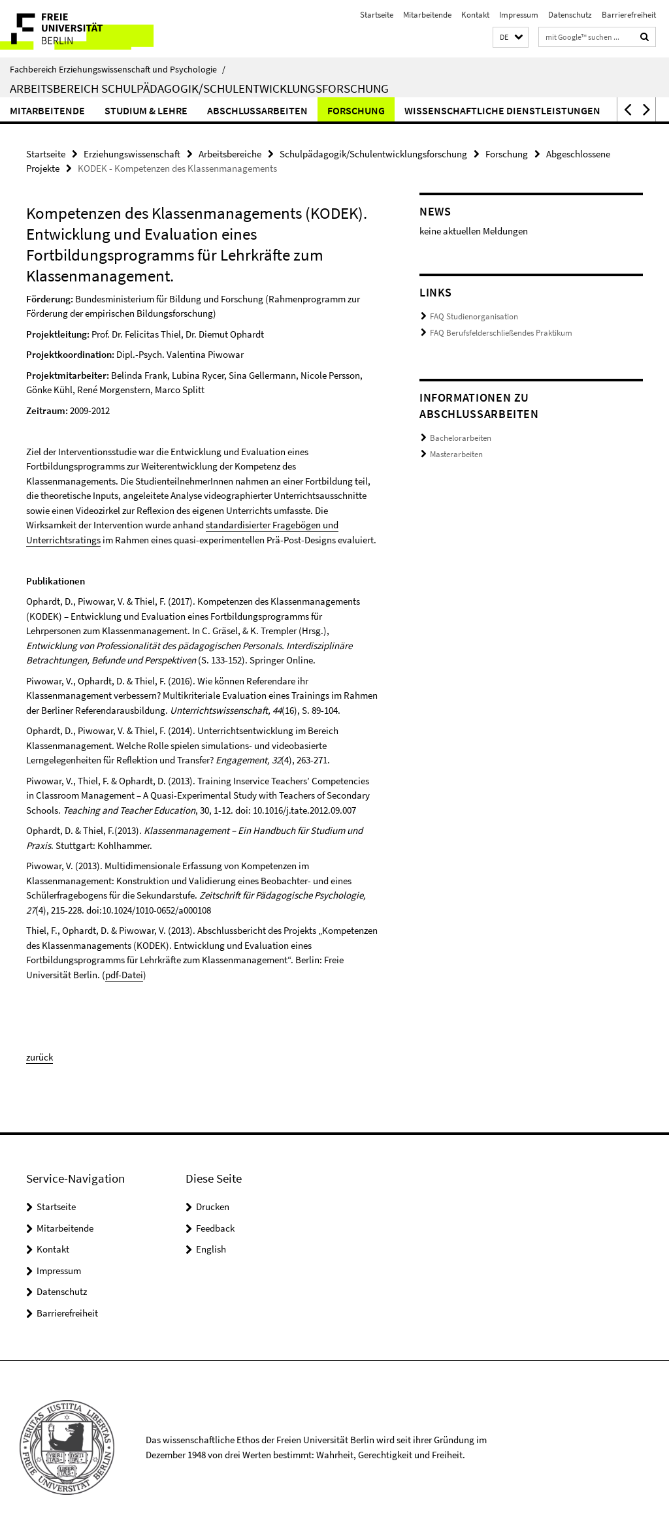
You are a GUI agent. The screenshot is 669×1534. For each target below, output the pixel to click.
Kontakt (475, 14)
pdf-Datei (124, 974)
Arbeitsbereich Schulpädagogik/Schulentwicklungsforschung (199, 88)
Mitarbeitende (427, 14)
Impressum (518, 14)
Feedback (215, 1228)
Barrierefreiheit (629, 14)
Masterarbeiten (456, 454)
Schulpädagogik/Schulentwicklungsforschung (373, 154)
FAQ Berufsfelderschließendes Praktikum (501, 332)
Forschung (356, 110)
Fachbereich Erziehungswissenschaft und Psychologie (117, 69)
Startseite (376, 14)
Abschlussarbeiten (257, 110)
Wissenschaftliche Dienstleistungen (502, 110)
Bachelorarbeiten (460, 437)
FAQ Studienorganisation (474, 316)
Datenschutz (570, 14)
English (211, 1249)
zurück (39, 1057)
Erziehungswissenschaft (132, 154)
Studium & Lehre (146, 110)
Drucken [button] (212, 1206)
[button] (511, 37)
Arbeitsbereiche (230, 154)
